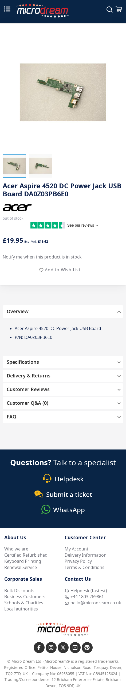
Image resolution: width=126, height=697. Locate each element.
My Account (76, 549)
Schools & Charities (23, 603)
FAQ (11, 416)
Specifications (23, 362)
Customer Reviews (28, 389)
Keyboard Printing (22, 561)
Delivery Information (86, 555)
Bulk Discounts (19, 591)
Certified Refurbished (26, 555)
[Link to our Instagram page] (51, 647)
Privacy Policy (78, 561)
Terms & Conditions (84, 567)
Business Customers (24, 597)
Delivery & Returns (28, 375)
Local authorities (21, 609)
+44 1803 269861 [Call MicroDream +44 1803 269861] (84, 597)
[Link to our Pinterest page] (87, 647)
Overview (18, 311)
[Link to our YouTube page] (75, 647)
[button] (14, 166)
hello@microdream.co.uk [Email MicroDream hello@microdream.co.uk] (93, 603)
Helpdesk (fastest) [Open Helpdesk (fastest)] (86, 591)
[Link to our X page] (63, 647)
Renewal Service (20, 567)
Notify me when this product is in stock (42, 257)
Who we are (16, 549)
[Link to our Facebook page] (39, 647)
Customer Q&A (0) (27, 403)
